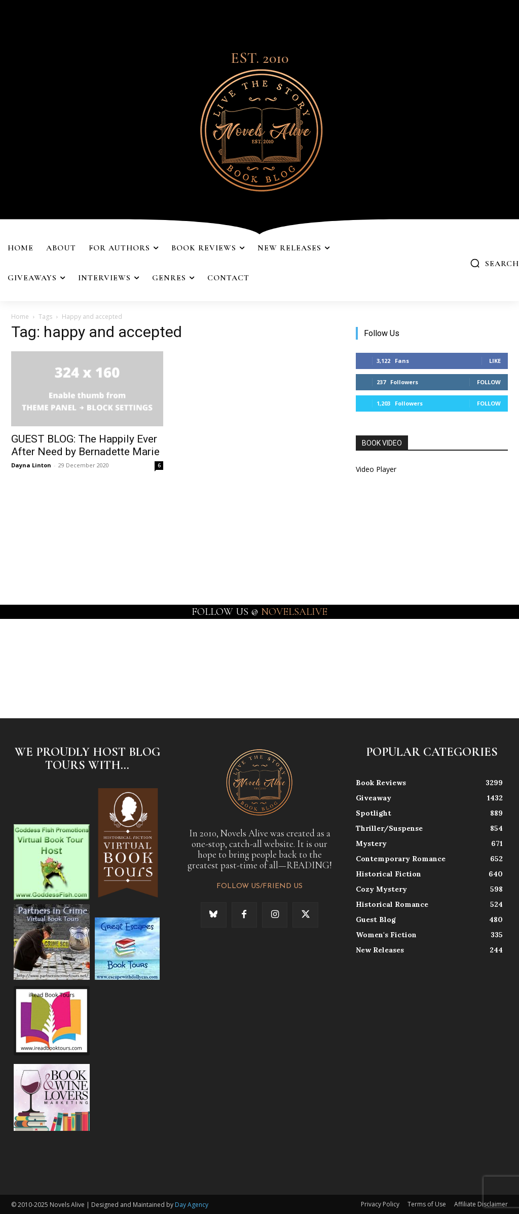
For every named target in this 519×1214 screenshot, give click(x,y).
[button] (494, 263)
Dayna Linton (31, 465)
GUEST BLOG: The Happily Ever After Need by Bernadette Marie (85, 445)
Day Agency (191, 1204)
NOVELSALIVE (294, 612)
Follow (489, 382)
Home (20, 316)
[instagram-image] (31, 660)
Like (495, 360)
